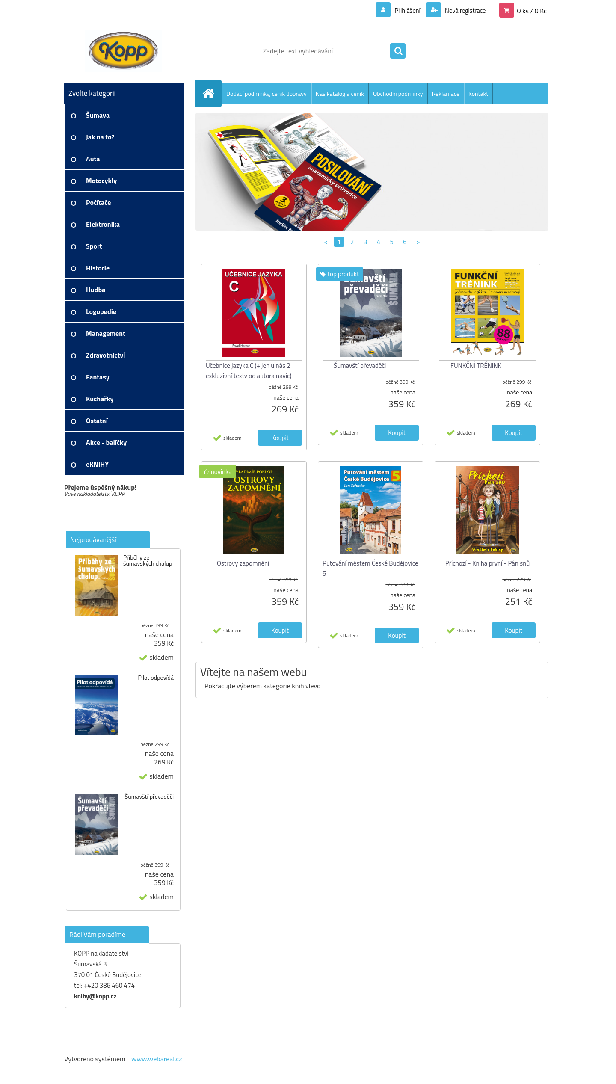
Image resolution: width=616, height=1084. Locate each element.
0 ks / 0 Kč (532, 10)
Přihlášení (402, 10)
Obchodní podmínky (398, 93)
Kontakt (478, 93)
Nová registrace (463, 10)
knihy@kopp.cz (95, 996)
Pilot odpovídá (156, 678)
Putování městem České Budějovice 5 (370, 568)
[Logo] (123, 51)
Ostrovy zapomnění (243, 563)
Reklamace (445, 93)
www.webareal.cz (156, 1059)
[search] (398, 51)
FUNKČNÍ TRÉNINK (475, 365)
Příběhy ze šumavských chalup (147, 560)
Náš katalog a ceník (340, 93)
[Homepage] (212, 93)
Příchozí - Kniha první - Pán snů (487, 563)
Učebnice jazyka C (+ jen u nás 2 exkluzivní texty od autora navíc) (249, 371)
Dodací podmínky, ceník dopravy (266, 93)
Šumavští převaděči (149, 797)
